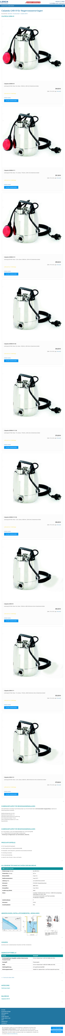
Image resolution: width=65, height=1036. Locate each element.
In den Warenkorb (11, 100)
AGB (2, 1019)
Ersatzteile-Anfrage (5, 1011)
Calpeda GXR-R (24, 13)
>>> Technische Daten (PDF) (7, 977)
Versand (59, 91)
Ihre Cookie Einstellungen (7, 1024)
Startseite (10, 13)
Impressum (4, 1023)
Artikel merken (7, 97)
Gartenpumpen (5, 988)
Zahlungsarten (4, 1013)
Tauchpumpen (16, 13)
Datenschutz (4, 1021)
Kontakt (3, 1009)
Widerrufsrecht (5, 1016)
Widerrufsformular (5, 1018)
